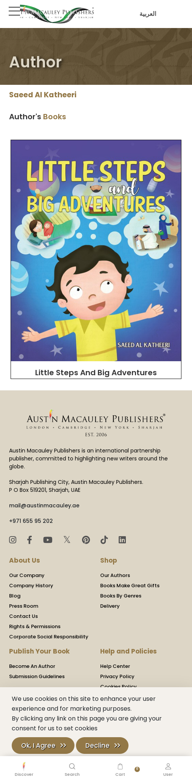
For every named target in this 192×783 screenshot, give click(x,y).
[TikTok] (105, 540)
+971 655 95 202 (31, 521)
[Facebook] (30, 540)
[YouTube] (49, 540)
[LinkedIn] (122, 540)
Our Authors (115, 575)
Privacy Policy (117, 676)
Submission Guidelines (37, 676)
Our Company (27, 575)
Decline (97, 745)
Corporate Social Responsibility (48, 636)
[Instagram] (14, 540)
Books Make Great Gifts (129, 585)
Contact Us (23, 616)
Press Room (23, 606)
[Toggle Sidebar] (13, 11)
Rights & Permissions (34, 626)
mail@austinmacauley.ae (44, 505)
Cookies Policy (118, 686)
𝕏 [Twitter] (68, 539)
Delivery (110, 606)
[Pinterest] (87, 540)
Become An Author (32, 666)
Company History (31, 585)
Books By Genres (120, 595)
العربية (146, 13)
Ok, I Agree (38, 745)
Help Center (115, 666)
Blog (14, 595)
